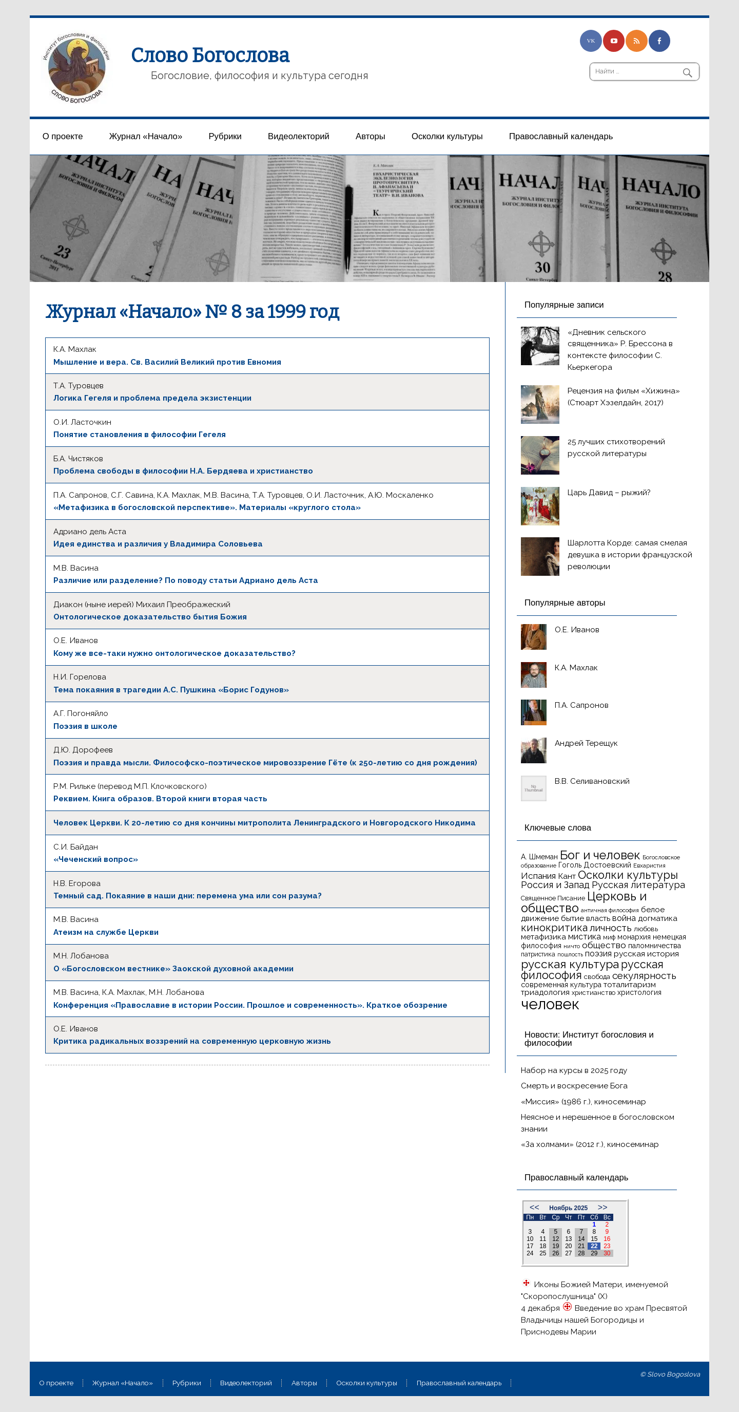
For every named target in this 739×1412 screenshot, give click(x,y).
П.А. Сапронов (582, 705)
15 (594, 1238)
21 (581, 1246)
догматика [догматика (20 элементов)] (657, 918)
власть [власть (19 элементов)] (598, 918)
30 (607, 1253)
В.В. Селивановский (592, 781)
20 (568, 1246)
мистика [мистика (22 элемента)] (584, 937)
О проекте (63, 136)
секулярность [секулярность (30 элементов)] (644, 975)
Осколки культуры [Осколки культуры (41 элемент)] (628, 875)
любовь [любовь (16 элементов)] (646, 929)
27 (568, 1253)
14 (581, 1238)
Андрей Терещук (586, 743)
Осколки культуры (447, 136)
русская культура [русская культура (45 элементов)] (570, 964)
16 (607, 1238)
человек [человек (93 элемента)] (550, 1004)
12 (555, 1238)
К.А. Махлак (576, 667)
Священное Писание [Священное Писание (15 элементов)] (553, 898)
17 (530, 1246)
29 (594, 1253)
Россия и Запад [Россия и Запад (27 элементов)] (555, 884)
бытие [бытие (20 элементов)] (572, 918)
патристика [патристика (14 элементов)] (538, 954)
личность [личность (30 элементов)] (611, 927)
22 (594, 1246)
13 (568, 1238)
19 (555, 1246)
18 (542, 1246)
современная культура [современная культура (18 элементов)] (561, 985)
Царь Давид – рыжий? (609, 492)
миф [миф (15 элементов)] (609, 937)
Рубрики (225, 136)
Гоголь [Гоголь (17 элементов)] (569, 865)
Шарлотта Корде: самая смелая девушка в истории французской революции (630, 554)
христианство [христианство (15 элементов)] (593, 992)
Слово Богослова (210, 55)
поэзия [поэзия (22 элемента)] (598, 953)
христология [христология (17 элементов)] (639, 992)
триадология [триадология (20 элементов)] (545, 992)
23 (607, 1246)
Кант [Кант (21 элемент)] (567, 876)
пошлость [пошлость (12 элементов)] (570, 954)
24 (530, 1253)
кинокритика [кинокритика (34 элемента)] (554, 927)
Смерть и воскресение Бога (574, 1085)
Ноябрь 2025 (568, 1208)
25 (542, 1253)
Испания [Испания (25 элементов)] (538, 876)
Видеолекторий (298, 136)
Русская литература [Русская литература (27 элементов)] (638, 884)
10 (530, 1238)
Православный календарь (561, 136)
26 (555, 1253)
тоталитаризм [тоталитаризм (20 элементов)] (630, 984)
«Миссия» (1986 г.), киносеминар (583, 1101)
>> (603, 1207)
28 (581, 1253)
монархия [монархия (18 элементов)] (634, 937)
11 (542, 1238)
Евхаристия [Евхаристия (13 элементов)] (649, 865)
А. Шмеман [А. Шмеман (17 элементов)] (539, 857)
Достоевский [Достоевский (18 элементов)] (607, 865)
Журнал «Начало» (146, 136)
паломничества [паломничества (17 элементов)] (654, 946)
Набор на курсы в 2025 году (574, 1070)
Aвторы (370, 136)
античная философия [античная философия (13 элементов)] (610, 910)
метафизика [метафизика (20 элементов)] (543, 937)
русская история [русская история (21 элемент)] (646, 953)
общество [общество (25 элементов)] (604, 945)
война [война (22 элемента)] (624, 918)
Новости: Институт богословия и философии (589, 1039)
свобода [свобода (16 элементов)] (597, 977)
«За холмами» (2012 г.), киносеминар (590, 1144)
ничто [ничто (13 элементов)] (571, 946)
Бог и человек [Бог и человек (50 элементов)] (600, 855)
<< (534, 1207)
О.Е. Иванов (577, 629)
